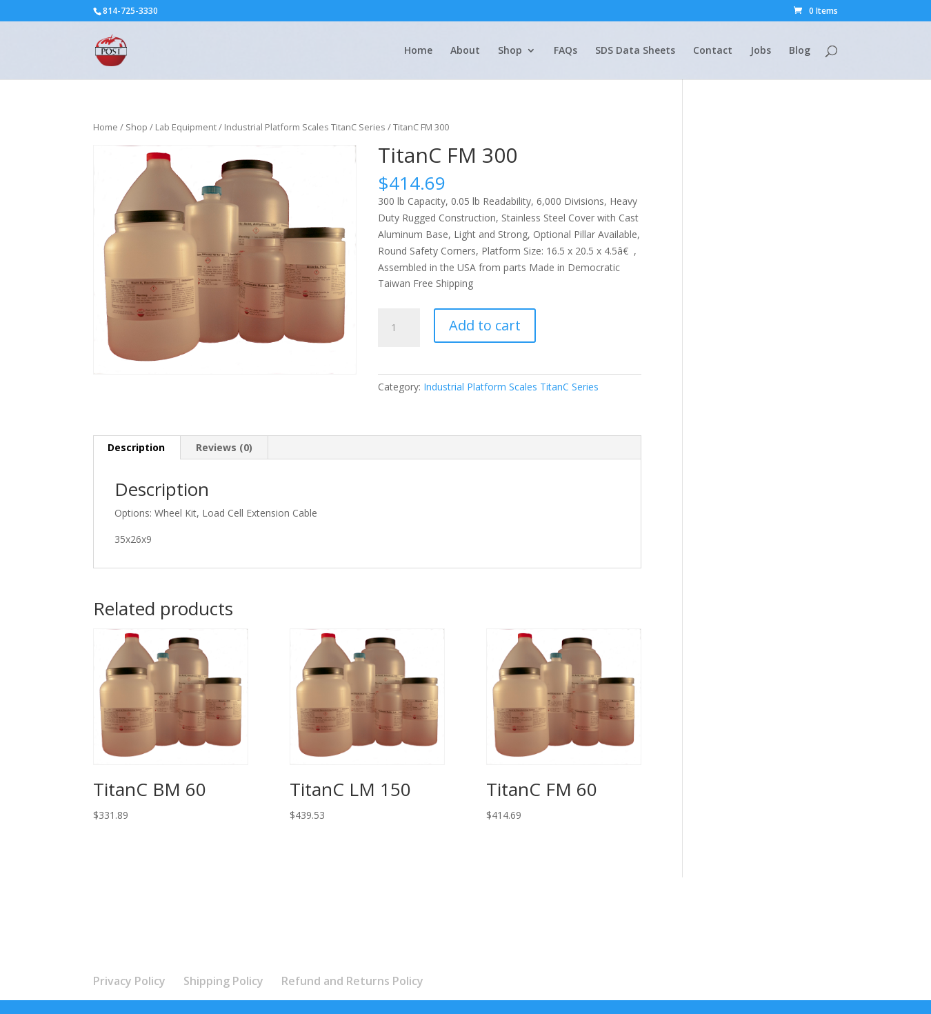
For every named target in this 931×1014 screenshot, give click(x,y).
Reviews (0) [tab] (224, 447)
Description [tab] (136, 447)
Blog (799, 51)
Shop (510, 51)
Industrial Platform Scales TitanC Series (305, 127)
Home (418, 51)
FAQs (565, 51)
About (465, 51)
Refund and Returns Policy (352, 980)
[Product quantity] (398, 327)
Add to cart (485, 325)
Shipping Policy (223, 980)
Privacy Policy (129, 980)
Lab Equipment (186, 127)
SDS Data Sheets (635, 51)
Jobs (760, 51)
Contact (712, 51)
